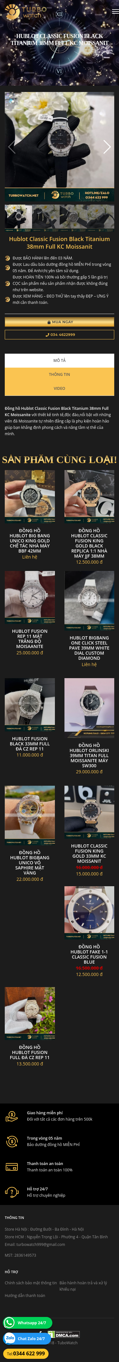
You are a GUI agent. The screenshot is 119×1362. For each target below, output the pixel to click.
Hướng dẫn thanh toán (25, 1295)
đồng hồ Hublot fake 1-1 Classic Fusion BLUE (89, 954)
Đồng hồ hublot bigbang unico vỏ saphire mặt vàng (30, 862)
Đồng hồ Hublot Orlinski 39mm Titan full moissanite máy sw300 (89, 755)
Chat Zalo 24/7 (31, 1339)
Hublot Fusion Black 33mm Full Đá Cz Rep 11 (30, 744)
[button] (106, 147)
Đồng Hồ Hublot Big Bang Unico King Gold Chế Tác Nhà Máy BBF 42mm (30, 540)
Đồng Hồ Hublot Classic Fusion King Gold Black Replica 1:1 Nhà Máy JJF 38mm (89, 543)
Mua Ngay (60, 322)
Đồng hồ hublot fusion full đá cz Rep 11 (30, 1052)
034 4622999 (60, 334)
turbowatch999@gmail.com (41, 1244)
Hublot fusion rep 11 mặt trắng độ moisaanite (30, 638)
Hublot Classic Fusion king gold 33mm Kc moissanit (89, 853)
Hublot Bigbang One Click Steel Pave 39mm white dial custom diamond (89, 648)
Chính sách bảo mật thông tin (31, 1283)
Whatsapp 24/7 (32, 1323)
